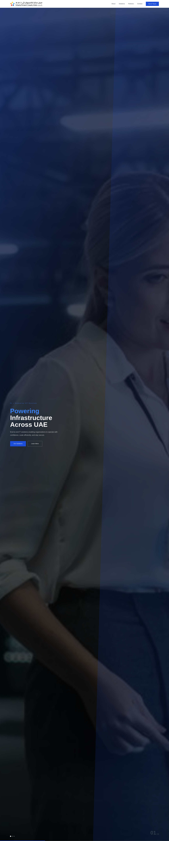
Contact (139, 4)
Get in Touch (152, 4)
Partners (131, 4)
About (113, 4)
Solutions (122, 4)
